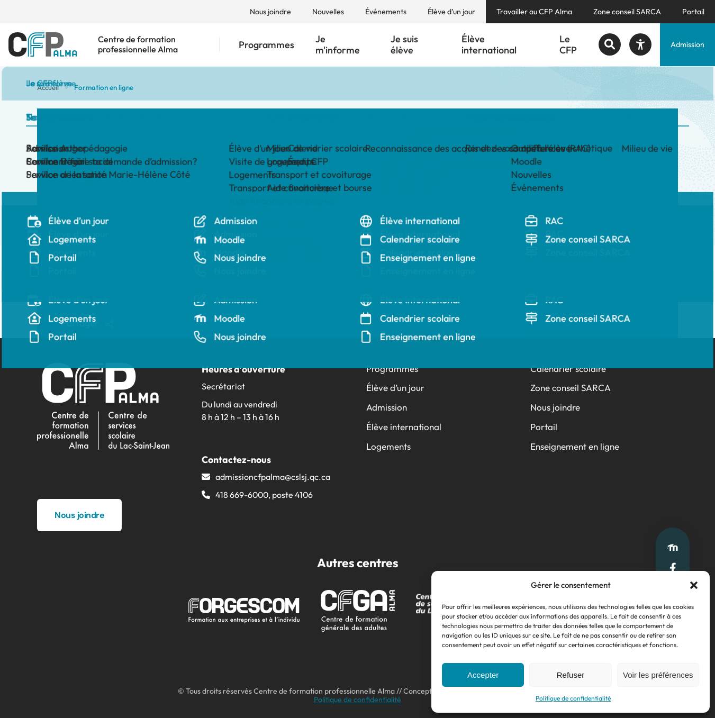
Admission (687, 44)
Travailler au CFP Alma (534, 11)
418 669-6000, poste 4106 (264, 494)
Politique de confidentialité (573, 698)
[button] (694, 585)
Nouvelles (328, 11)
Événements (385, 11)
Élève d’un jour (451, 11)
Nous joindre (270, 11)
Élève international (489, 45)
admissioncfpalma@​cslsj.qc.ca (272, 476)
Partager (87, 323)
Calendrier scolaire (568, 368)
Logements (388, 446)
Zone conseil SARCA (627, 11)
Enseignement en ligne (574, 446)
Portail (693, 11)
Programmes (266, 45)
